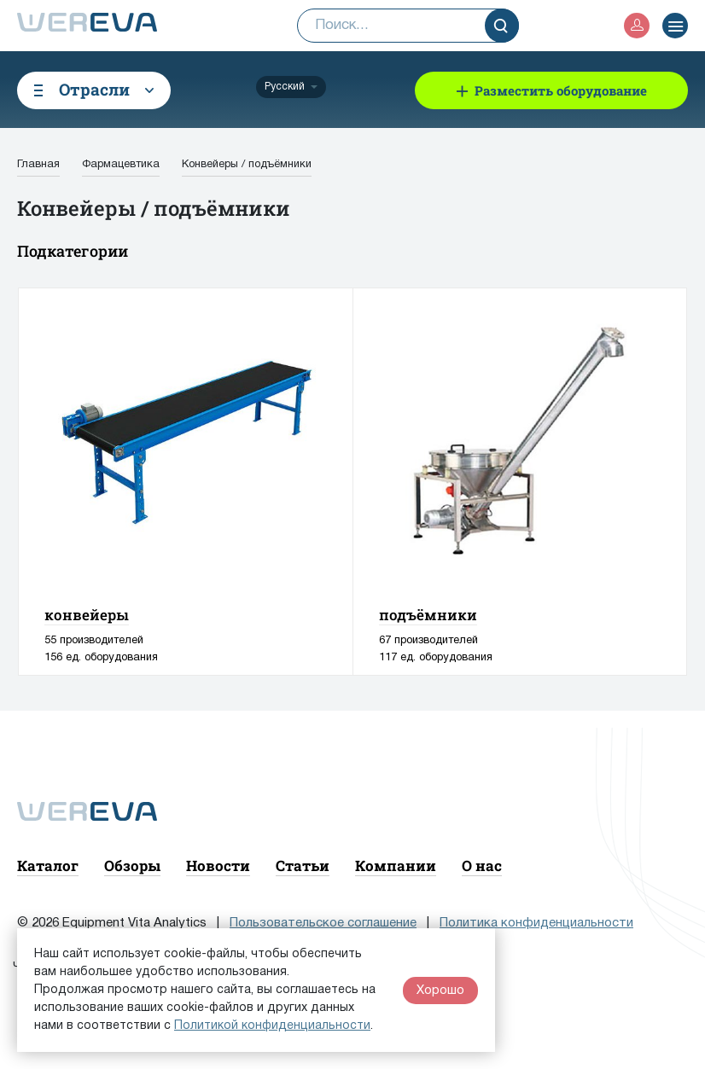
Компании (395, 865)
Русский (285, 86)
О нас (482, 865)
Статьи (302, 865)
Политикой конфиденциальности (272, 1025)
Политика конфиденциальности (536, 923)
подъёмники (428, 615)
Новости (218, 865)
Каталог (48, 865)
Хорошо (440, 990)
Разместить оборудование (561, 90)
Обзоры (132, 865)
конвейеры (86, 615)
